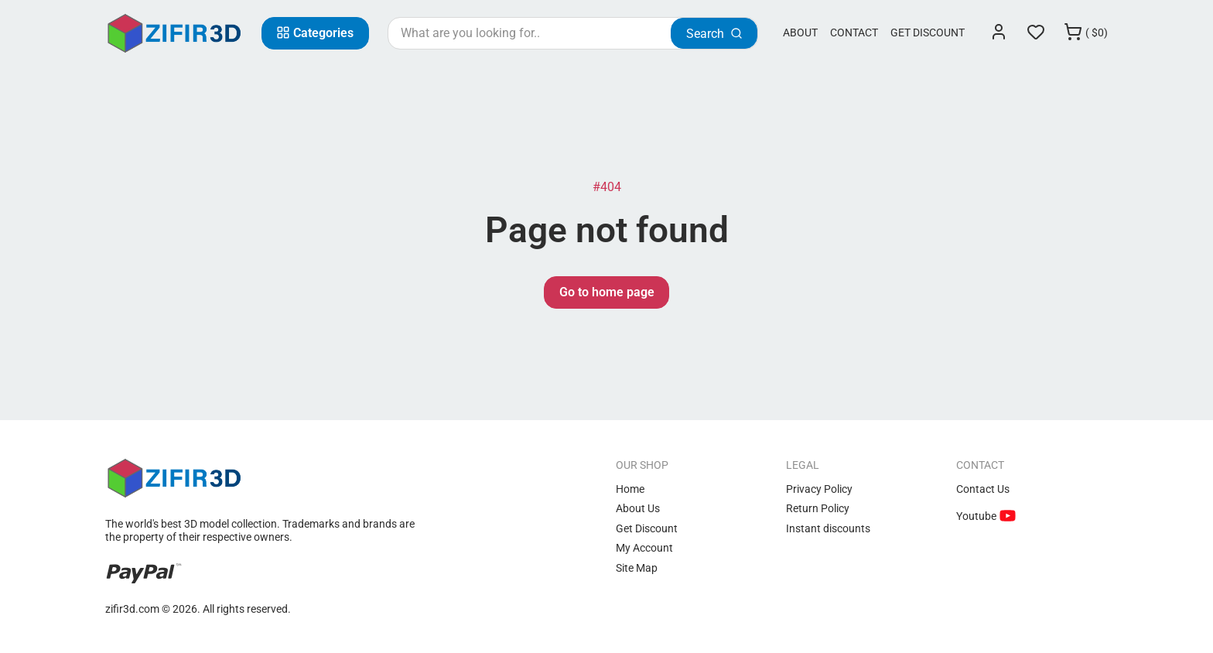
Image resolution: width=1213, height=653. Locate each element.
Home (630, 489)
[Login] (998, 33)
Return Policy (817, 508)
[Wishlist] (1036, 33)
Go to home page (606, 292)
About (800, 32)
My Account (644, 548)
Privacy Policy (819, 489)
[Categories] (315, 33)
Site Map (637, 568)
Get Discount (927, 32)
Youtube (977, 516)
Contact (854, 32)
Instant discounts (828, 528)
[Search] (714, 33)
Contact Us (983, 489)
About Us (638, 508)
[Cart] (1086, 33)
